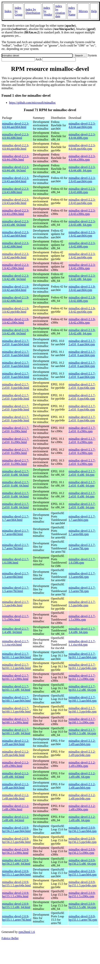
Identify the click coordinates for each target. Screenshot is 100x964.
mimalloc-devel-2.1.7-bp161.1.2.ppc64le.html (16, 666)
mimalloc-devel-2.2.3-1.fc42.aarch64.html (15, 234)
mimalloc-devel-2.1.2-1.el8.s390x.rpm (81, 807)
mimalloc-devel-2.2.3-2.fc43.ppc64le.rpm (81, 201)
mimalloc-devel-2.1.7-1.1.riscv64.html (15, 643)
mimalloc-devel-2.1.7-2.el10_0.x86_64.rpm (81, 473)
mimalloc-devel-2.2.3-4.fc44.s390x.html (15, 158)
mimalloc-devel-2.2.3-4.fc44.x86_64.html (15, 168)
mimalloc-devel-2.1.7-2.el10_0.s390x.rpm (81, 429)
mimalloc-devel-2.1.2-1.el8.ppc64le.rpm (81, 796)
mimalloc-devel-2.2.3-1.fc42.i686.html (15, 245)
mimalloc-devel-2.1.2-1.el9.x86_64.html (15, 775)
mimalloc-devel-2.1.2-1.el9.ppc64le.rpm (81, 753)
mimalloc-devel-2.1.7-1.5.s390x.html (15, 618)
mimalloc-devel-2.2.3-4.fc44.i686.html (15, 136)
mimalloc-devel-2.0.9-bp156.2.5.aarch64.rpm (82, 829)
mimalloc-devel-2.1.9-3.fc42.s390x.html (15, 321)
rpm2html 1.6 (26, 931)
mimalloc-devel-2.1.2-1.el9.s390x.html (15, 764)
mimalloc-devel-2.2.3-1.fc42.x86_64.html (15, 277)
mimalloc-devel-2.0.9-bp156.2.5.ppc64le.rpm (82, 840)
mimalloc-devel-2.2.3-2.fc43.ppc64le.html (15, 201)
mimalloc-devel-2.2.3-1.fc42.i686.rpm (81, 245)
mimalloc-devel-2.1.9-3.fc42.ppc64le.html (15, 310)
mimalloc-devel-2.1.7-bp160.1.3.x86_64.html (16, 731)
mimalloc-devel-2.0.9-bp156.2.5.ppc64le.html (16, 840)
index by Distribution (32, 11)
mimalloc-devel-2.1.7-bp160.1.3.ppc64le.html (16, 710)
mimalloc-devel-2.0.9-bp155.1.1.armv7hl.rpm (82, 918)
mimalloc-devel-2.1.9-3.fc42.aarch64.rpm (81, 288)
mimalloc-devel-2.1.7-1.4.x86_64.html (15, 630)
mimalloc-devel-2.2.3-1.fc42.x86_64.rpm (81, 277)
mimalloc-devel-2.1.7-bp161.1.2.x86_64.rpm (82, 688)
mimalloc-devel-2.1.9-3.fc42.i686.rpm (81, 299)
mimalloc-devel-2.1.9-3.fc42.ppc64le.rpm (81, 310)
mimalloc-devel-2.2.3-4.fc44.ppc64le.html (15, 147)
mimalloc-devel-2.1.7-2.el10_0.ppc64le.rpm (81, 386)
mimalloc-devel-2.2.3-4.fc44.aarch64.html (15, 125)
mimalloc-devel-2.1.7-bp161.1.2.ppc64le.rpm (82, 666)
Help (94, 11)
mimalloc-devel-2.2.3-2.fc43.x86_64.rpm (81, 223)
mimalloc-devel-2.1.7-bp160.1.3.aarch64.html (16, 699)
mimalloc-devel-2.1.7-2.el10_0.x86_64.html (15, 473)
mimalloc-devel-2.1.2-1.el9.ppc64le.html (15, 753)
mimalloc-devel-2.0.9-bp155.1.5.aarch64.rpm (82, 873)
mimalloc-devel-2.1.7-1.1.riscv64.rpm (81, 643)
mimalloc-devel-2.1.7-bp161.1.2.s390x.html (15, 677)
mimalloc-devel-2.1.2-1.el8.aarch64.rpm (81, 786)
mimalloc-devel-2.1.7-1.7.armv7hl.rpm (81, 546)
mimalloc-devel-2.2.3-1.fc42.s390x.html (15, 266)
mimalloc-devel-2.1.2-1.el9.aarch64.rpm (81, 742)
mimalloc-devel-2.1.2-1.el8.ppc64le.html (15, 796)
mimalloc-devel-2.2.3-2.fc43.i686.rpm (81, 190)
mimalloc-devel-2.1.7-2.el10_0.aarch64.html (15, 342)
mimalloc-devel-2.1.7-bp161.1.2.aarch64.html (16, 655)
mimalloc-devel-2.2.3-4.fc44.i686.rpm (81, 136)
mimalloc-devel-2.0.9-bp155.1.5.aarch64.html (16, 873)
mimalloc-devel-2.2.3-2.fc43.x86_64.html (15, 223)
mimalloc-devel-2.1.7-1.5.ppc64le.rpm (81, 603)
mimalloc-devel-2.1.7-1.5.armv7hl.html (15, 589)
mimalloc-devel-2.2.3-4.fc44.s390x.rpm (81, 158)
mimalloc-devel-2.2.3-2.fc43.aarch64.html (15, 179)
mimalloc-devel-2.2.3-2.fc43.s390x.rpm (81, 212)
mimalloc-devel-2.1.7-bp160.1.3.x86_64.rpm (82, 731)
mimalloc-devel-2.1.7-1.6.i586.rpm (81, 561)
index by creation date (60, 11)
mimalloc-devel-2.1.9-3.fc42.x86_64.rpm (81, 331)
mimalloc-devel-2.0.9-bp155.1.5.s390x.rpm (81, 894)
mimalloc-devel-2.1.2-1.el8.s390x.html (15, 807)
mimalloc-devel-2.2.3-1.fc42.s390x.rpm (81, 266)
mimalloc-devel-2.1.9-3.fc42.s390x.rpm (81, 321)
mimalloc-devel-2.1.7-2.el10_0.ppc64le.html (15, 386)
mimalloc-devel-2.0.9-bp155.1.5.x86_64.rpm (82, 905)
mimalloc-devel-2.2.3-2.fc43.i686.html (15, 190)
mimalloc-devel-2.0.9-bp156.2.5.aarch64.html (16, 829)
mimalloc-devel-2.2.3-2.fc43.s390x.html (15, 212)
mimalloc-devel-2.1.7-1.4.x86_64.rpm (81, 630)
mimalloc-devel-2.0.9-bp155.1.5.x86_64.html (16, 905)
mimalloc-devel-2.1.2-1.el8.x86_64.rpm (81, 818)
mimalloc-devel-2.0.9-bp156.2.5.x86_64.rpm (82, 862)
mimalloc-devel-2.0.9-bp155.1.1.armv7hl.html (16, 918)
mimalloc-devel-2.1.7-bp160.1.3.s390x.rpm (81, 720)
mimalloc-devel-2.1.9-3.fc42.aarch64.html (15, 288)
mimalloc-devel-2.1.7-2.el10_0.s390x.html (15, 429)
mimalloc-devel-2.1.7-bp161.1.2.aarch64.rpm (82, 655)
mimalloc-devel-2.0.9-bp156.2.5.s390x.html (15, 851)
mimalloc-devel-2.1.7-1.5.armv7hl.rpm (81, 589)
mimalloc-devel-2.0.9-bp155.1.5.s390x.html (15, 894)
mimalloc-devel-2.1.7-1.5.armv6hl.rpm (81, 575)
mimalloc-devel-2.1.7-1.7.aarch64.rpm (81, 518)
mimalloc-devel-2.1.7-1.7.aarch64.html (15, 518)
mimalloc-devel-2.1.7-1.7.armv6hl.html (15, 532)
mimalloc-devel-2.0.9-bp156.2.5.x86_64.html (16, 862)
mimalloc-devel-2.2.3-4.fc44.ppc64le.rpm (81, 147)
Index (8, 11)
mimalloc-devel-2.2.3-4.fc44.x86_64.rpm (81, 168)
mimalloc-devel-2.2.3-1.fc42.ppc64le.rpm (81, 255)
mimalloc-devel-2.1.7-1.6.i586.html (15, 561)
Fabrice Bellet (10, 938)
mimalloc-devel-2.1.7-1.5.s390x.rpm (81, 618)
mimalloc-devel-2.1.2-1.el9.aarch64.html (15, 742)
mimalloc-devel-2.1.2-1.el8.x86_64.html (15, 818)
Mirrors (83, 11)
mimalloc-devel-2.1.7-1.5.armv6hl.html (15, 575)
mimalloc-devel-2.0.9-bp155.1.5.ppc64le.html (16, 883)
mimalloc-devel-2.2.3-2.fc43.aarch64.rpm (81, 179)
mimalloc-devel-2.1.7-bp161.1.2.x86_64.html (16, 688)
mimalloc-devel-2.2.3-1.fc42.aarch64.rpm (81, 234)
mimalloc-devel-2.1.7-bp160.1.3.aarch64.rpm (82, 699)
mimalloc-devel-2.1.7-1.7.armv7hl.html (15, 546)
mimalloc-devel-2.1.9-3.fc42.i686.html (15, 299)
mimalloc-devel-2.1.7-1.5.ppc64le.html (15, 603)
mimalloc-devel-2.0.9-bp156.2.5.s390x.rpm (81, 851)
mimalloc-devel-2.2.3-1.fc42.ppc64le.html (15, 255)
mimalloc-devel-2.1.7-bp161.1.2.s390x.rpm (81, 677)
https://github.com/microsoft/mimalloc (32, 102)
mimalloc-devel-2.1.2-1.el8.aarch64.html (15, 786)
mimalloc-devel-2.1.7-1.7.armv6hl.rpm (81, 532)
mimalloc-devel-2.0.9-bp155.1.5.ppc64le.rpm (82, 883)
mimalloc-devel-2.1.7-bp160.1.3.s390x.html (15, 720)
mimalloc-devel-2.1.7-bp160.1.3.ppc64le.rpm (82, 710)
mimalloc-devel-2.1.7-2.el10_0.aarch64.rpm (81, 342)
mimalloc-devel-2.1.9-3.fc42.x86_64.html (15, 331)
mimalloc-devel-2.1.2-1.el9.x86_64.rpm (81, 775)
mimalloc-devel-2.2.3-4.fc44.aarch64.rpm (81, 125)
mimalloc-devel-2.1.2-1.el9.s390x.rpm (81, 764)
